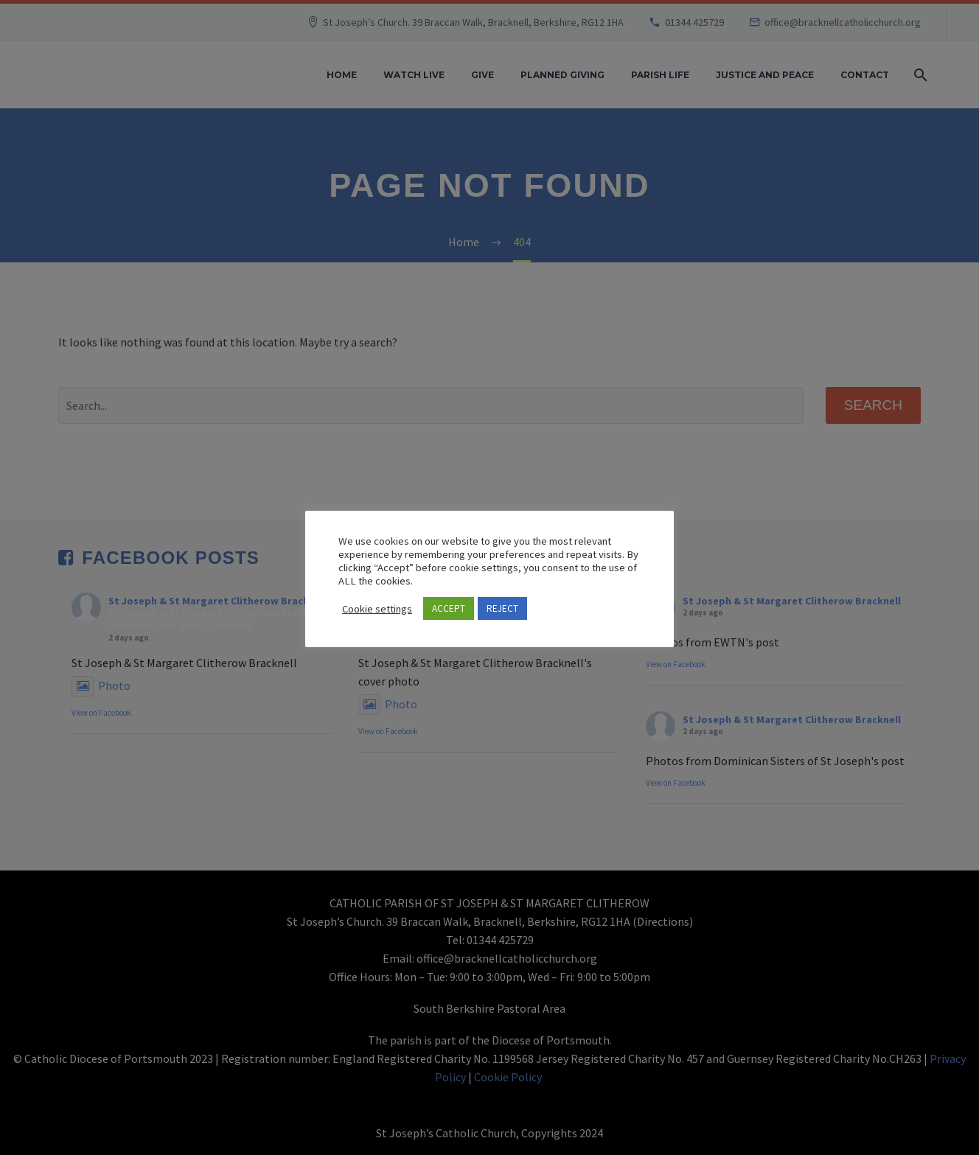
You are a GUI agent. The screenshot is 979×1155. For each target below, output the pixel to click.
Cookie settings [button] (377, 608)
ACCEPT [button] (448, 608)
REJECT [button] (502, 608)
